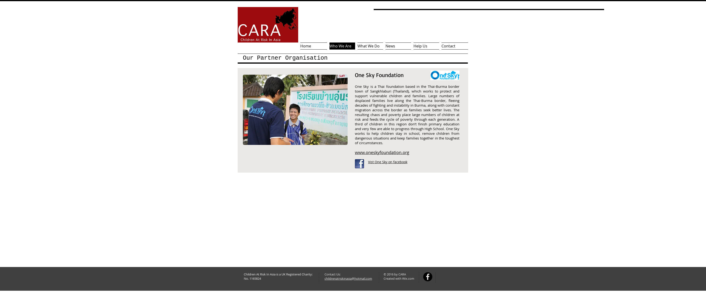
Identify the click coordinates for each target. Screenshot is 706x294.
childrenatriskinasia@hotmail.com (348, 278)
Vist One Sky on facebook (387, 162)
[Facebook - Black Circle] (427, 276)
